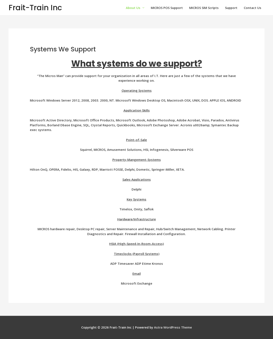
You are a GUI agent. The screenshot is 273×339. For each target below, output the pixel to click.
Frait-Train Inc (35, 7)
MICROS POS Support (167, 8)
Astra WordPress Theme (173, 327)
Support (231, 8)
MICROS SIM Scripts (204, 8)
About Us (133, 8)
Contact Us (252, 8)
